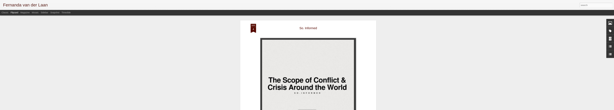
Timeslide (66, 12)
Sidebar (44, 12)
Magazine (25, 12)
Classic (5, 12)
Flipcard (14, 12)
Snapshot (54, 12)
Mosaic (35, 12)
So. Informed (308, 25)
